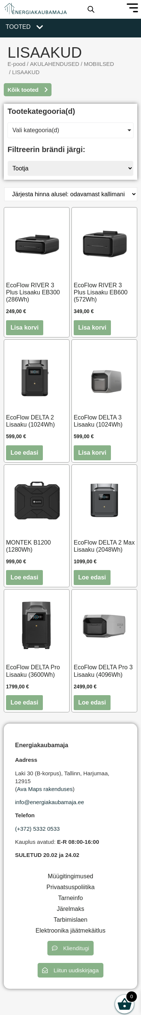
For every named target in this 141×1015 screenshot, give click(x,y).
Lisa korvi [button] (25, 327)
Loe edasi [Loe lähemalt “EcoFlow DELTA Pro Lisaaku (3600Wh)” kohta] (24, 702)
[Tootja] (70, 168)
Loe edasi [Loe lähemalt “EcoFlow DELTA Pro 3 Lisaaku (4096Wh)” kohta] (92, 702)
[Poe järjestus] (70, 194)
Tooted (18, 27)
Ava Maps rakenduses (45, 789)
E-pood (16, 64)
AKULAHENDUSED (54, 64)
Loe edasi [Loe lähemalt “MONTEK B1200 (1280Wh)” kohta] (24, 577)
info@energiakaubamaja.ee (49, 802)
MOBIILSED (99, 64)
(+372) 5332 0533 (37, 828)
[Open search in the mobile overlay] (91, 9)
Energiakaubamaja (41, 745)
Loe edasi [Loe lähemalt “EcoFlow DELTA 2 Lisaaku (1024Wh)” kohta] (24, 452)
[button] (70, 948)
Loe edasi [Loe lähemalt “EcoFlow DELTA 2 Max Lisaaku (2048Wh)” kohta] (92, 577)
